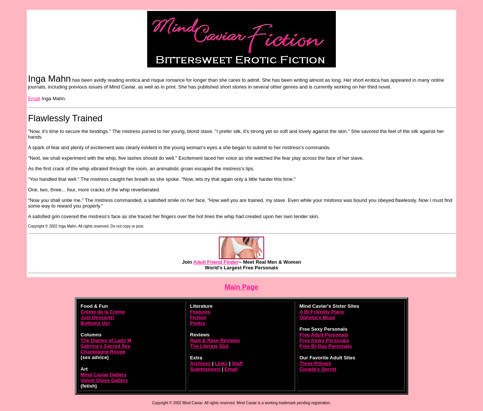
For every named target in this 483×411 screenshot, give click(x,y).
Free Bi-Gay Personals (325, 346)
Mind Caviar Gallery (103, 374)
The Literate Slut (209, 346)
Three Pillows (315, 363)
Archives (200, 363)
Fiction (198, 317)
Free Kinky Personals (324, 340)
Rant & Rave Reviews (215, 340)
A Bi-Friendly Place (321, 312)
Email (34, 98)
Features (200, 312)
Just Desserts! (98, 317)
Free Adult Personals (323, 335)
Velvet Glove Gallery (104, 380)
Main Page (241, 287)
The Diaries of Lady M (106, 340)
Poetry (197, 323)
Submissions (205, 369)
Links (221, 363)
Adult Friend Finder (215, 262)
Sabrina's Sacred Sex (106, 346)
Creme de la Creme (103, 312)
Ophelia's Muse (317, 317)
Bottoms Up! (95, 323)
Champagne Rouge (103, 351)
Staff (237, 363)
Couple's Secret (317, 369)
